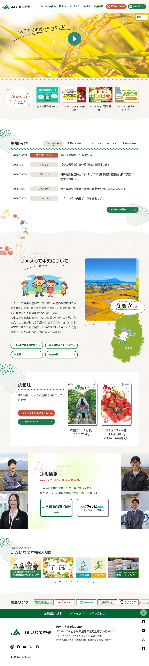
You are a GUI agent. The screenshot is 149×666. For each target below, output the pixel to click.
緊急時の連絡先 (118, 6)
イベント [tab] (111, 143)
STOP (142, 17)
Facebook (143, 621)
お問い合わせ (138, 6)
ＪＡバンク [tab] (95, 143)
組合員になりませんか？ (61, 345)
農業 (61, 6)
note (143, 648)
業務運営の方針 (53, 613)
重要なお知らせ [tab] (75, 143)
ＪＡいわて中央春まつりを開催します (82, 198)
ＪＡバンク (74, 6)
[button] (85, 324)
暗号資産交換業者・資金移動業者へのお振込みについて (93, 188)
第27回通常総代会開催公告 (76, 155)
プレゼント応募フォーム (35, 413)
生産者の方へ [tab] (129, 143)
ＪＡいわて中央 (46, 6)
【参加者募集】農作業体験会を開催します (85, 164)
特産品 (17, 354)
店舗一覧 (98, 6)
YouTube (143, 630)
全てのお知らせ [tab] (53, 143)
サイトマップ (76, 613)
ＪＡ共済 (87, 6)
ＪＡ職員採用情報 (56, 507)
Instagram (143, 612)
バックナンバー (30, 421)
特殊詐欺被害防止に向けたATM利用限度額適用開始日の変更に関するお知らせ (97, 177)
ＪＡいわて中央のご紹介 (26, 345)
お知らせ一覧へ (118, 209)
